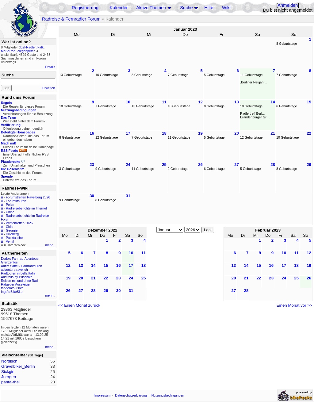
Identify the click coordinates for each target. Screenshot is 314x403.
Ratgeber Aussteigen (16, 284)
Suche (186, 7)
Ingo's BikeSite (11, 292)
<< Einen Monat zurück (79, 305)
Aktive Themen (151, 7)
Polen (10, 204)
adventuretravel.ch (14, 269)
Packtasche (14, 238)
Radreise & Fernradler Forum (71, 19)
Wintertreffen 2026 (19, 223)
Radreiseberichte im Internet (26, 208)
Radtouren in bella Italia (18, 273)
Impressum (102, 395)
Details (50, 67)
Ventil (10, 241)
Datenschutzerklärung (131, 395)
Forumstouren (16, 201)
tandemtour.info (12, 288)
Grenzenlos (9, 262)
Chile (9, 226)
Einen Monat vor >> (294, 305)
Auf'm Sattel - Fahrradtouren (21, 266)
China (10, 212)
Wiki (226, 7)
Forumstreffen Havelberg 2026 (28, 197)
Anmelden (288, 5)
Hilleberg (12, 234)
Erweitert (48, 88)
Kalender (119, 7)
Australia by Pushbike (16, 277)
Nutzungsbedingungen (167, 395)
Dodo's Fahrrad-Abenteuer (20, 258)
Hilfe (208, 7)
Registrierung (85, 7)
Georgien (12, 230)
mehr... (50, 245)
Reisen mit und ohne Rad (19, 280)
